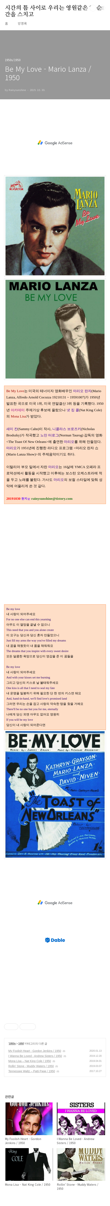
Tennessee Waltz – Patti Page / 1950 (31, 1071)
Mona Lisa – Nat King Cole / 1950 (29, 1061)
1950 (21, 1043)
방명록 (22, 23)
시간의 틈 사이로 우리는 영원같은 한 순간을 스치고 (53, 8)
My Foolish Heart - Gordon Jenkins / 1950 (34, 1050)
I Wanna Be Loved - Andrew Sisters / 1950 (35, 1056)
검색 (93, 8)
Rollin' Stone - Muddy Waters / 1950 (31, 1066)
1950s (12, 1043)
